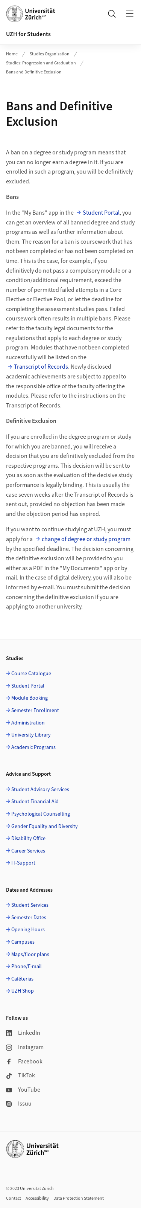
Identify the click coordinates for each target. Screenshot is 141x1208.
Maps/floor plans (30, 954)
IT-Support (23, 863)
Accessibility (37, 1198)
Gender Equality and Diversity (44, 826)
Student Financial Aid (35, 801)
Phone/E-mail (26, 966)
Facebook (24, 1061)
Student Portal (101, 213)
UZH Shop (22, 991)
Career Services (28, 851)
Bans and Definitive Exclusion (34, 72)
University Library (31, 735)
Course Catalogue (31, 673)
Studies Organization (50, 54)
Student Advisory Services (40, 789)
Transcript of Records (41, 367)
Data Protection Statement (78, 1198)
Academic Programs (33, 747)
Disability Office (28, 838)
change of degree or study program (86, 539)
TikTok (20, 1075)
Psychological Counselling (40, 814)
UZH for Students (28, 34)
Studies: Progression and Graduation (41, 63)
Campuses (23, 942)
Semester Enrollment (35, 710)
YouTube (23, 1090)
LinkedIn (23, 1033)
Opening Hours (28, 929)
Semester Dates (28, 917)
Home (12, 54)
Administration (28, 723)
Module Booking (29, 698)
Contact (13, 1198)
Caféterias (22, 979)
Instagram (25, 1047)
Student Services (30, 905)
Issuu (19, 1104)
